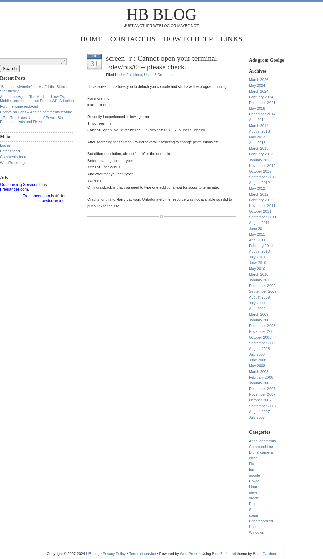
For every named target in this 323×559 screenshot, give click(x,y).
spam (253, 515)
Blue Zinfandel (224, 554)
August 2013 (259, 131)
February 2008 (261, 377)
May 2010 (257, 269)
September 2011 (262, 217)
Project (254, 504)
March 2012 (258, 194)
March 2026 (258, 80)
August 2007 (259, 412)
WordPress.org (12, 163)
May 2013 (257, 137)
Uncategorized (261, 521)
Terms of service (142, 554)
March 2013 (258, 148)
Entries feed (10, 151)
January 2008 (260, 383)
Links (232, 39)
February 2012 (261, 200)
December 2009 (262, 286)
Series (254, 510)
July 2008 (257, 354)
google (254, 475)
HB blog (161, 14)
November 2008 (262, 331)
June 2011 (257, 228)
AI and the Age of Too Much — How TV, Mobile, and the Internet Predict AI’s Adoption (37, 99)
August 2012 (259, 183)
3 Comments (164, 75)
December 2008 (262, 326)
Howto (254, 481)
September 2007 (262, 406)
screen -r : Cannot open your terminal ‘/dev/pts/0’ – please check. (161, 62)
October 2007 (260, 400)
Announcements (262, 441)
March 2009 (258, 314)
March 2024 (258, 91)
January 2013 (260, 160)
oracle (254, 498)
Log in (5, 145)
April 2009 (257, 309)
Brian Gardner (264, 554)
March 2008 (258, 372)
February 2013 (261, 154)
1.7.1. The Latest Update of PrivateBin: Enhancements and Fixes (32, 120)
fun (251, 469)
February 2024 (261, 97)
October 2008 (260, 337)
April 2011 (257, 240)
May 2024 (257, 85)
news (253, 492)
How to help (188, 39)
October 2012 (260, 171)
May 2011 (257, 234)
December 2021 (262, 103)
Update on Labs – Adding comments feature (36, 112)
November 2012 (262, 166)
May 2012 (257, 188)
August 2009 (259, 297)
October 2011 (260, 211)
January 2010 (260, 280)
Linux (137, 75)
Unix (147, 75)
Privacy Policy (115, 554)
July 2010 (257, 257)
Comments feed (13, 157)
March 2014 (258, 126)
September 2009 (262, 291)
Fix (128, 75)
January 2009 (260, 320)
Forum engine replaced (19, 106)
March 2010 (258, 274)
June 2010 (257, 263)
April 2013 (257, 143)
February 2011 (261, 246)
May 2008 (257, 366)
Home (92, 39)
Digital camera (261, 452)
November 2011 (262, 206)
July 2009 (257, 303)
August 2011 (259, 223)
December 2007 (262, 389)
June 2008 (257, 360)
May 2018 (257, 108)
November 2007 (262, 394)
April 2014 (257, 120)
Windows (256, 532)
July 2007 (257, 417)
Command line (261, 447)
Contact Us (132, 39)
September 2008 (262, 343)
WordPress (189, 554)
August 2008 (259, 349)
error (253, 458)
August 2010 (259, 251)
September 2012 (262, 177)
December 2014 (262, 114)
